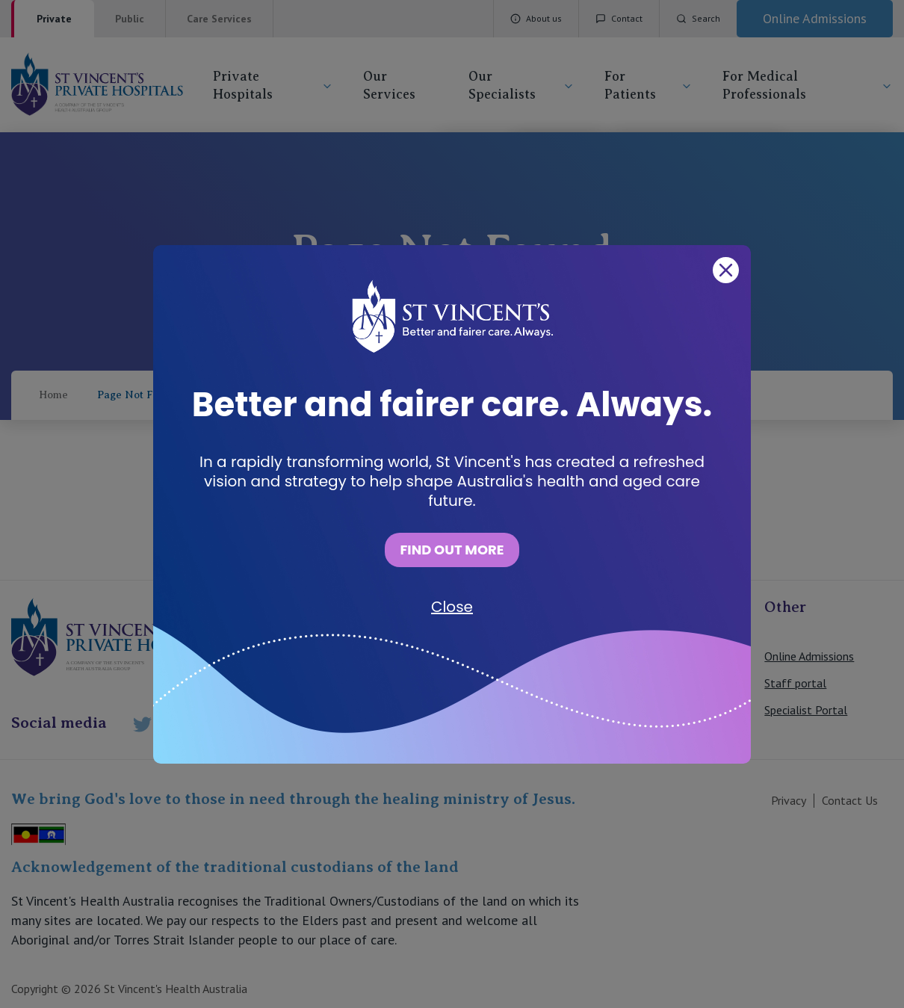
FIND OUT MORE (452, 549)
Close (452, 606)
